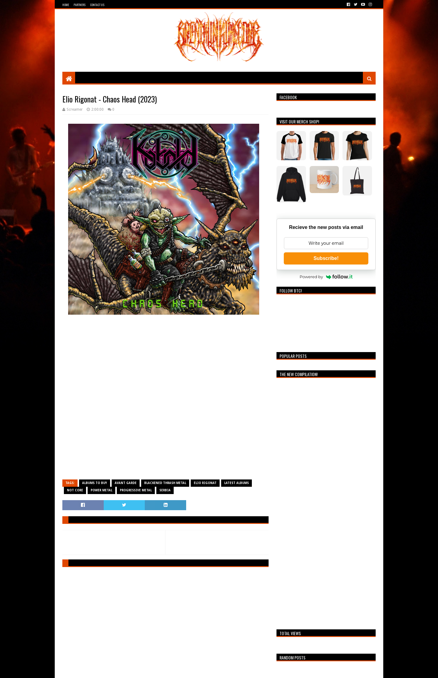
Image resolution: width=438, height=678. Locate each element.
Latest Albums (236, 483)
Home (65, 4)
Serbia (165, 490)
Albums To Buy (94, 483)
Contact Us (97, 4)
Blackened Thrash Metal (165, 483)
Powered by (326, 276)
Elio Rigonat (205, 483)
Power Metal (101, 490)
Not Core (75, 490)
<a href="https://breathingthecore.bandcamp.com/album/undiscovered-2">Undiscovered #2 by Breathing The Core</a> (326, 501)
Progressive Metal (136, 490)
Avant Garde (126, 483)
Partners (79, 4)
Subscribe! (326, 258)
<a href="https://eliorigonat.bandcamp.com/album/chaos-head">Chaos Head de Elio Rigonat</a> (165, 400)
